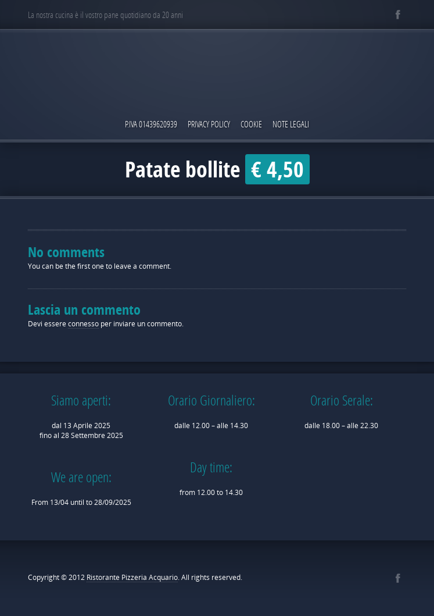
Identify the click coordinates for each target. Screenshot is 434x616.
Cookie (251, 124)
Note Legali (290, 124)
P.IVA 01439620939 (151, 124)
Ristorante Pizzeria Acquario (132, 577)
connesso (83, 324)
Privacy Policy (209, 124)
